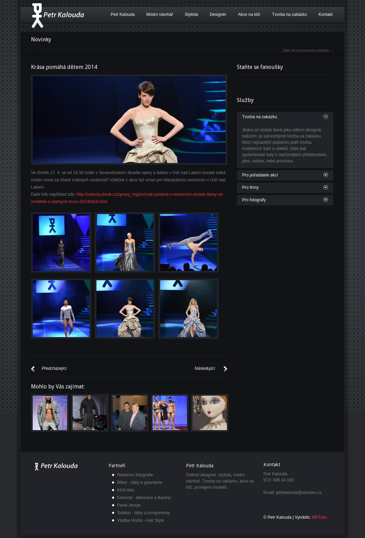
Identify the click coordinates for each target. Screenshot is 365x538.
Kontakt (326, 14)
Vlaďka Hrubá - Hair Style (140, 520)
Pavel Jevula (128, 505)
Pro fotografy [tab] (254, 199)
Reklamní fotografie (135, 475)
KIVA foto (125, 490)
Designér (218, 14)
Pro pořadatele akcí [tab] (260, 175)
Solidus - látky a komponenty (143, 512)
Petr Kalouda (123, 14)
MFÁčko (319, 517)
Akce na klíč (249, 14)
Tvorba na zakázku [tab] (259, 116)
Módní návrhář (159, 14)
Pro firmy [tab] (250, 187)
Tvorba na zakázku (289, 14)
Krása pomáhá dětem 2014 (64, 67)
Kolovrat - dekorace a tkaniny (143, 497)
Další (225, 369)
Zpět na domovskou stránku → (308, 50)
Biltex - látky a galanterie (139, 482)
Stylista (191, 14)
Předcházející (33, 369)
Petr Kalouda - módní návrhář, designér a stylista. (57, 15)
